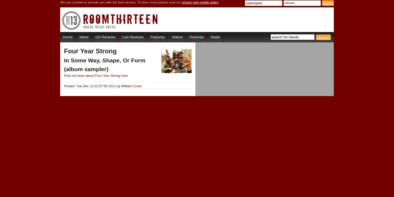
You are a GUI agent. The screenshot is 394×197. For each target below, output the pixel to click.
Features (157, 37)
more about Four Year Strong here (102, 76)
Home (68, 37)
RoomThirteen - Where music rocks (110, 20)
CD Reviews (105, 37)
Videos (177, 37)
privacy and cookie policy (200, 2)
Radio (215, 37)
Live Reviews (133, 37)
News (83, 37)
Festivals (196, 37)
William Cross (131, 86)
